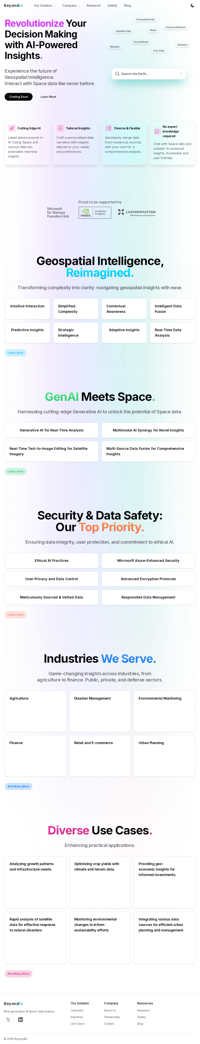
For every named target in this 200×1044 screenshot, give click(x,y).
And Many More (18, 786)
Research (94, 5)
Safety (112, 5)
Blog (127, 5)
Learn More (48, 96)
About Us (110, 1010)
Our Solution (44, 5)
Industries (77, 1017)
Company (71, 5)
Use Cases (78, 1023)
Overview (77, 1010)
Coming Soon (18, 96)
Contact (109, 1023)
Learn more (15, 352)
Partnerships (112, 1017)
